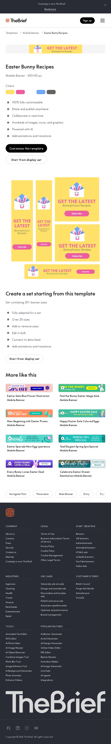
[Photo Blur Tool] (20, 661)
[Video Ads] (90, 566)
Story (86, 494)
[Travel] (20, 597)
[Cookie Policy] (55, 550)
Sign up (87, 20)
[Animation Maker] (55, 661)
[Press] (20, 543)
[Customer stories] (90, 576)
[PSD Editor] (55, 652)
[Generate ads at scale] (55, 583)
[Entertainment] (20, 611)
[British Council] (90, 583)
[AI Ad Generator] (55, 638)
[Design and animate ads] (55, 588)
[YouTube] (36, 728)
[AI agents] (55, 675)
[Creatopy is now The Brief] (20, 561)
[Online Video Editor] (55, 647)
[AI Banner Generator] (55, 634)
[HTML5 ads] (90, 552)
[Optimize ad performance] (55, 610)
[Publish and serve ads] (55, 600)
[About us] (20, 533)
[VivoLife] (90, 597)
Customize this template (26, 148)
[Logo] (10, 512)
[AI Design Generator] (55, 643)
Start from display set (26, 160)
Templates (12, 33)
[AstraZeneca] (90, 593)
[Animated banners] (90, 547)
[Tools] (20, 626)
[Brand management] (55, 614)
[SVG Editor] (20, 638)
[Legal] (55, 526)
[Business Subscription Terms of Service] (55, 540)
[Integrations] (55, 680)
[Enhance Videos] (20, 680)
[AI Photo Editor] (20, 643)
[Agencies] (20, 583)
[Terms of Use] (55, 533)
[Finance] (20, 602)
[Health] (20, 593)
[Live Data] (55, 670)
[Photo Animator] (20, 675)
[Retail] (20, 616)
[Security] (20, 547)
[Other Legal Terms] (55, 560)
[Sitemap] (20, 556)
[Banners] (90, 533)
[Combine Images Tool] (20, 657)
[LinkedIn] (18, 728)
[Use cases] (55, 576)
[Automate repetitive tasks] (55, 605)
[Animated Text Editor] (20, 634)
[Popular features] (55, 626)
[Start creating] (90, 526)
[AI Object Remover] (20, 652)
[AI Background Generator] (20, 670)
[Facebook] (8, 728)
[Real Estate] (20, 606)
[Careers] (20, 538)
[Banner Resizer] (55, 657)
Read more (50, 9)
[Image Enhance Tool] (20, 666)
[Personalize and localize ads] (55, 594)
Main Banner (66, 494)
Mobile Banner (31, 33)
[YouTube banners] (90, 561)
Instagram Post (17, 494)
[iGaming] (20, 588)
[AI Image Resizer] (20, 647)
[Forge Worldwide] (90, 588)
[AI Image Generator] (55, 666)
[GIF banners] (90, 538)
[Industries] (20, 576)
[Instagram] (27, 728)
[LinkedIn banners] (90, 556)
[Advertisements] (90, 543)
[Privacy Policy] (55, 546)
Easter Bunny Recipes (56, 33)
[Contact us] (20, 552)
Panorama (43, 494)
